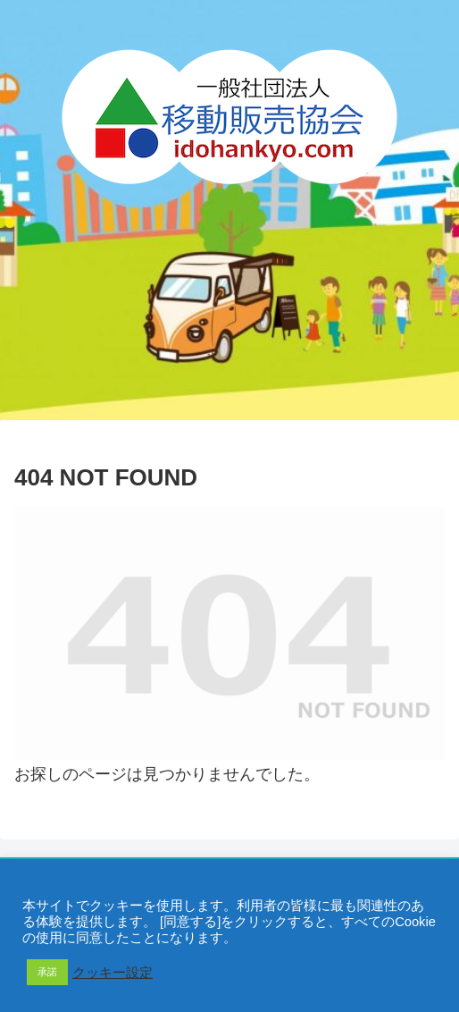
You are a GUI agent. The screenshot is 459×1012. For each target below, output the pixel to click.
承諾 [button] (47, 971)
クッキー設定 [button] (112, 973)
